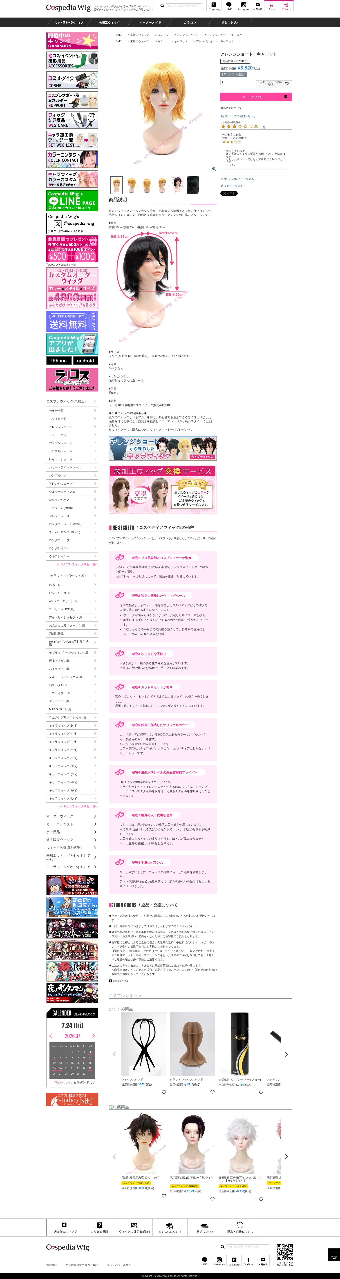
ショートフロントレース (65, 467)
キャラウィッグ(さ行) (63, 741)
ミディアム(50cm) (61, 508)
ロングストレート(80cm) (65, 524)
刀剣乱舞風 (56, 633)
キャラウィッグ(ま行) (63, 774)
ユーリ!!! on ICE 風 (61, 609)
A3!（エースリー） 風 (63, 601)
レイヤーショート (60, 459)
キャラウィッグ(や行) (63, 782)
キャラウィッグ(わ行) (63, 798)
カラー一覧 (56, 410)
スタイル (162, 34)
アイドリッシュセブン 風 (65, 617)
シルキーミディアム (62, 491)
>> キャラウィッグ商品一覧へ (78, 806)
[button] (114, 1054)
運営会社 (51, 1265)
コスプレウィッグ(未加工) (66, 401)
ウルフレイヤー (59, 556)
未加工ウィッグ (139, 34)
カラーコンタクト (59, 824)
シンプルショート (60, 451)
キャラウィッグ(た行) (63, 749)
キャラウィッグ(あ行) (63, 725)
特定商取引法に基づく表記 (82, 1265)
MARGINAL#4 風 (60, 709)
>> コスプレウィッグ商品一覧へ (77, 564)
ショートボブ (58, 435)
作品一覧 (55, 585)
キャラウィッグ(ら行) (63, 790)
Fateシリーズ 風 (59, 593)
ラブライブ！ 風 (59, 693)
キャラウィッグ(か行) (63, 733)
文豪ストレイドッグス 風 (65, 677)
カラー (161, 41)
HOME (118, 34)
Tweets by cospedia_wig (61, 264)
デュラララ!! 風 (59, 701)
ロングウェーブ (59, 540)
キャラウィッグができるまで (68, 867)
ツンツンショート (60, 443)
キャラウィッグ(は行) (63, 766)
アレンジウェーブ (60, 483)
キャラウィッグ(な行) (63, 758)
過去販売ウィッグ (59, 840)
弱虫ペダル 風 (58, 685)
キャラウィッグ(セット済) (66, 575)
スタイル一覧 (58, 418)
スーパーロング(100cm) (64, 532)
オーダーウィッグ (59, 816)
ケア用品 (53, 832)
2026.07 (72, 1035)
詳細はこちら (121, 981)
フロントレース (59, 516)
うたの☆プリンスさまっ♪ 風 (67, 717)
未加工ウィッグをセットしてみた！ (68, 857)
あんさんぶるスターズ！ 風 (67, 625)
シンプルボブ (58, 475)
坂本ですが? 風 (59, 660)
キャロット (181, 41)
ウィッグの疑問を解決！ (64, 848)
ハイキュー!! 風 (59, 669)
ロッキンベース (59, 499)
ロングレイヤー (59, 548)
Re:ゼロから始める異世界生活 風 (69, 643)
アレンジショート (187, 34)
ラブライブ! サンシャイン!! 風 (68, 652)
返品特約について (231, 108)
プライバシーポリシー (120, 1265)
